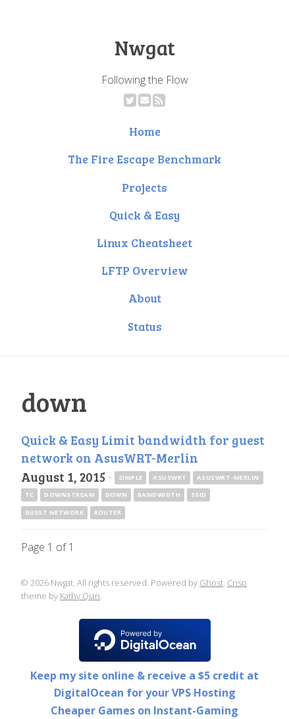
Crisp (237, 583)
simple (130, 477)
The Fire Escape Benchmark (144, 159)
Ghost (211, 583)
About (144, 298)
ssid (199, 494)
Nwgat (145, 47)
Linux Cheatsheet (144, 242)
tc (29, 494)
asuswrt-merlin (228, 477)
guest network (54, 512)
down (116, 494)
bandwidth (159, 494)
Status (145, 326)
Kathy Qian (80, 596)
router (108, 512)
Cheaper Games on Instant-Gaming (144, 710)
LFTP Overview (144, 270)
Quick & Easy (144, 215)
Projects (144, 187)
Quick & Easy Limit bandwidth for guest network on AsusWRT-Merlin (143, 448)
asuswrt (169, 477)
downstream (69, 494)
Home (145, 131)
